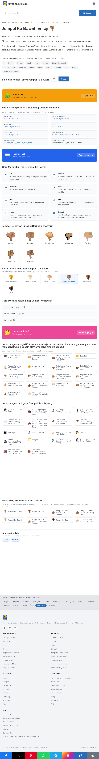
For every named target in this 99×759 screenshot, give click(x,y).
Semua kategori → (58, 668)
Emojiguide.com (8, 23)
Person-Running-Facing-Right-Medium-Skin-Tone (61, 411)
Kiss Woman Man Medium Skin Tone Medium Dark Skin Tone (37, 412)
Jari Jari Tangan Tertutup (43, 23)
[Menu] (93, 3)
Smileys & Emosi (9, 656)
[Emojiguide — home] (15, 3)
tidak (66, 67)
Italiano (47, 601)
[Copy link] (80, 755)
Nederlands (57, 601)
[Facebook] (5, 628)
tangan (58, 67)
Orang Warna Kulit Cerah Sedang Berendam (12, 422)
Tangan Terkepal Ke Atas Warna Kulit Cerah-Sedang (61, 376)
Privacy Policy (8, 722)
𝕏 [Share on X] (18, 755)
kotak (6, 540)
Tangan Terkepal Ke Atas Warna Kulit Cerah (37, 394)
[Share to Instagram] (68, 755)
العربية (24, 605)
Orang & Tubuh (24, 23)
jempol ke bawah (59, 63)
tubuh (74, 67)
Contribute (7, 714)
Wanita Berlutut (35, 432)
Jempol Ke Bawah (12, 511)
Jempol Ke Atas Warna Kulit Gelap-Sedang (37, 385)
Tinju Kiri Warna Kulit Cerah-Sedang (84, 376)
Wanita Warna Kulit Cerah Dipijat (85, 440)
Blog (53, 697)
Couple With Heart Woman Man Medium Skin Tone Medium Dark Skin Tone (37, 423)
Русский (80, 601)
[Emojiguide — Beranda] (5, 617)
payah (48, 67)
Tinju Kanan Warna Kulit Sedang (13, 376)
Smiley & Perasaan (58, 656)
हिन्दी (32, 605)
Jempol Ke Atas (36, 366)
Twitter (5, 693)
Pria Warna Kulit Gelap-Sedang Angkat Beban (84, 422)
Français (36, 601)
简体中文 (91, 601)
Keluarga (9, 432)
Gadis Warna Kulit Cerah (12, 410)
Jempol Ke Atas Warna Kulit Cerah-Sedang (37, 521)
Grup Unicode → (9, 668)
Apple (5, 678)
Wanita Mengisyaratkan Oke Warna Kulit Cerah (12, 442)
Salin (63, 79)
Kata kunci (55, 682)
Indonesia (41, 605)
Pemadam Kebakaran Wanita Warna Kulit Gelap (37, 451)
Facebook (7, 685)
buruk (29, 63)
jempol (45, 63)
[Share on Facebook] (6, 755)
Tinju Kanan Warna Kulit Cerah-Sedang (37, 357)
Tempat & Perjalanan (59, 653)
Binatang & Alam (57, 660)
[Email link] (93, 755)
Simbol (5, 649)
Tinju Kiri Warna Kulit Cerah (59, 384)
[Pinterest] (15, 628)
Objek (5, 645)
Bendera (6, 641)
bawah (20, 63)
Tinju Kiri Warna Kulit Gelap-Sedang (84, 368)
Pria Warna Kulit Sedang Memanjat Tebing (61, 441)
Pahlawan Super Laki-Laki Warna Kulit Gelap (60, 422)
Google (6, 682)
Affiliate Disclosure (10, 725)
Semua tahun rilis (58, 685)
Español (16, 601)
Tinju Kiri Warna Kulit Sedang (35, 376)
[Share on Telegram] (56, 755)
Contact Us (7, 733)
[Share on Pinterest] (31, 755)
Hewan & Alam (9, 660)
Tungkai (32, 439)
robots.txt (93, 748)
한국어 (15, 605)
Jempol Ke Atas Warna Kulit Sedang (11, 394)
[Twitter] (10, 628)
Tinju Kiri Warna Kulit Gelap (11, 356)
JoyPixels (6, 700)
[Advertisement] (49, 477)
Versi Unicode (56, 689)
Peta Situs (84, 748)
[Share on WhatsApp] (43, 755)
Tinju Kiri (81, 356)
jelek (37, 63)
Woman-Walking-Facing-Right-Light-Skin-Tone (85, 411)
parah (40, 67)
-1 (4, 63)
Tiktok (5, 704)
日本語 (7, 605)
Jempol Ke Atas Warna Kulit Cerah (12, 384)
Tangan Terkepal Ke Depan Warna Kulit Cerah (12, 368)
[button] (25, 118)
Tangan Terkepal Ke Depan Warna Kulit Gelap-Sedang (60, 358)
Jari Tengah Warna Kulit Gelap (61, 433)
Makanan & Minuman (11, 664)
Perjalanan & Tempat (11, 653)
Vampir (80, 432)
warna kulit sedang (11, 71)
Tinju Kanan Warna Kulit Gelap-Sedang (61, 368)
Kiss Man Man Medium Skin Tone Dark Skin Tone (13, 451)
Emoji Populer (56, 693)
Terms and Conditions (11, 718)
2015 (4, 53)
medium (15, 540)
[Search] (87, 13)
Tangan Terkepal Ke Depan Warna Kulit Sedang (85, 385)
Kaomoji (54, 700)
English (7, 601)
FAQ (53, 704)
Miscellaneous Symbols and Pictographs (68, 143)
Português (70, 601)
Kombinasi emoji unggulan (61, 678)
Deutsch (26, 601)
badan (11, 63)
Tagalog (51, 605)
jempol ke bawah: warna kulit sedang (18, 67)
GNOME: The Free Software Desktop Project (21, 737)
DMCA (5, 729)
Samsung (6, 697)
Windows (6, 689)
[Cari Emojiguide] (41, 13)
